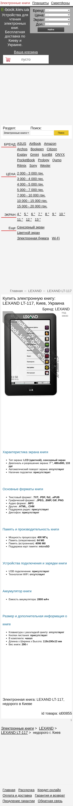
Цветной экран (28, 233)
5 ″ (26, 214)
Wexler (45, 165)
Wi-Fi (56, 238)
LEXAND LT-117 (14, 732)
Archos (22, 149)
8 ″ (47, 214)
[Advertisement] (28, 95)
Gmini (34, 154)
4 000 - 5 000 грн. (30, 184)
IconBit (47, 154)
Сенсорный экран (30, 227)
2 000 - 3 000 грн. (30, 173)
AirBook (35, 143)
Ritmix (21, 165)
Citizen (52, 149)
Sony (33, 165)
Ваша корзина (26, 52)
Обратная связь (50, 801)
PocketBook (26, 160)
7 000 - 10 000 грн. (31, 195)
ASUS (21, 143)
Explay (22, 154)
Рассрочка (26, 790)
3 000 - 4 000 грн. (30, 179)
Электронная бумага (33, 238)
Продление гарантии (19, 801)
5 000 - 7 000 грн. (30, 190)
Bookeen (37, 149)
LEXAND (62, 309)
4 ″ (19, 214)
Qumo (56, 160)
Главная (9, 790)
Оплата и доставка (17, 795)
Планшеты (40, 3)
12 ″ (29, 219)
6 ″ (33, 214)
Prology (43, 160)
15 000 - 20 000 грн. (32, 206)
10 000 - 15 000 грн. (32, 201)
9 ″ (54, 214)
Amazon (50, 143)
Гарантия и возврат (50, 795)
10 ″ (62, 214)
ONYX (60, 154)
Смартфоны (60, 3)
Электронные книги (15, 3)
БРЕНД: (10, 144)
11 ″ (20, 219)
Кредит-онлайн (49, 790)
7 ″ (40, 214)
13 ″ (38, 219)
